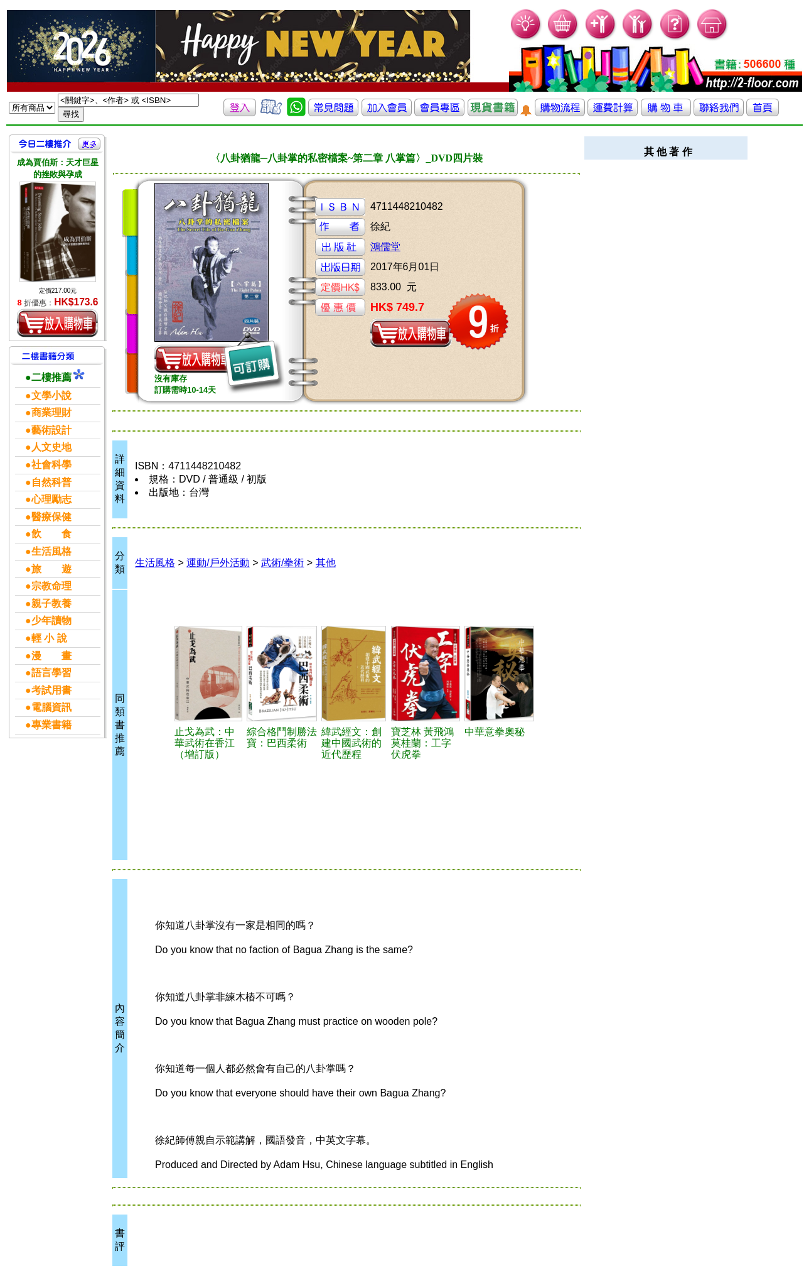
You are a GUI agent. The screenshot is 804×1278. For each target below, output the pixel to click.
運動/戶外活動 (217, 562)
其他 (326, 562)
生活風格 (155, 562)
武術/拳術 (282, 562)
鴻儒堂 (385, 246)
